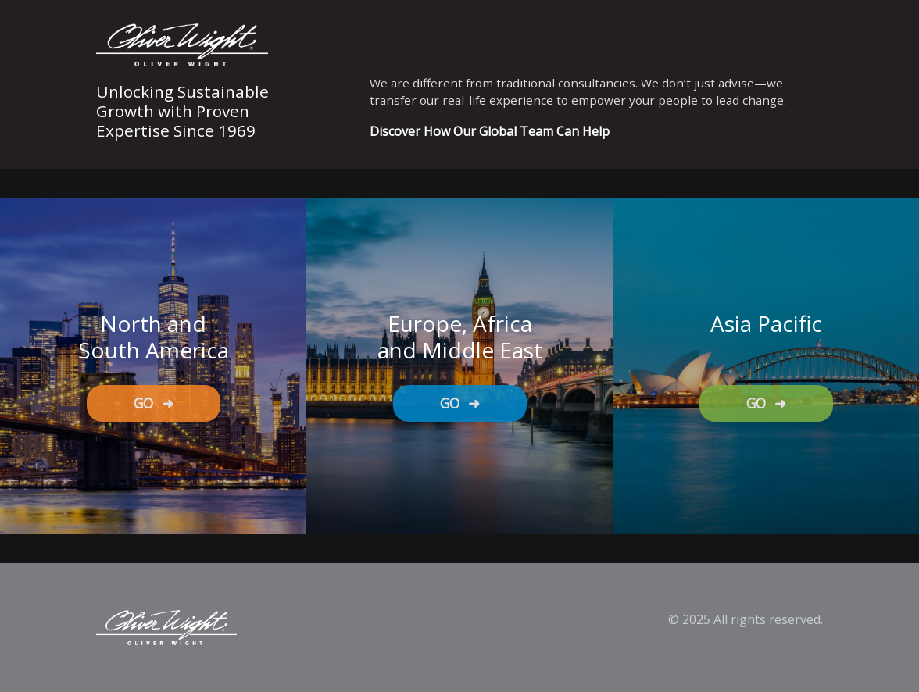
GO (153, 403)
